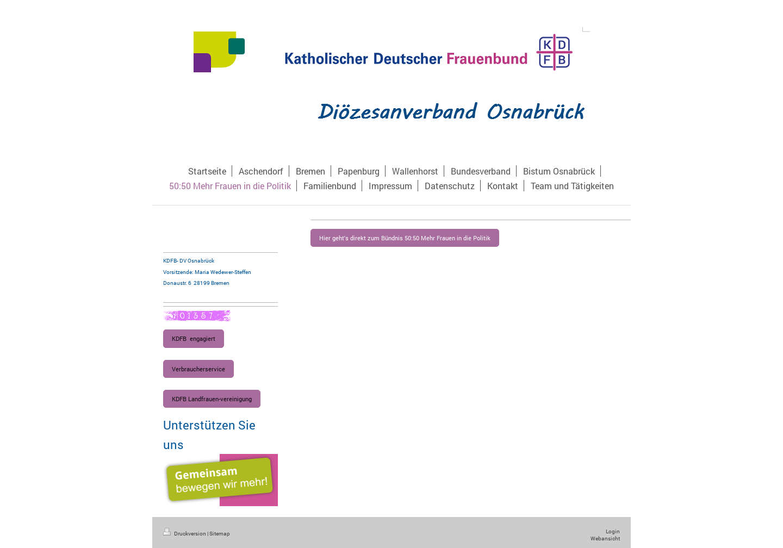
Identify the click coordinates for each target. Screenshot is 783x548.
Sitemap (219, 533)
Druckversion (185, 533)
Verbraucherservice (198, 369)
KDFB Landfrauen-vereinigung (212, 399)
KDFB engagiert (193, 338)
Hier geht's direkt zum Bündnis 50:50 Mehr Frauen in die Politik (404, 238)
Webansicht (605, 538)
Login (613, 531)
